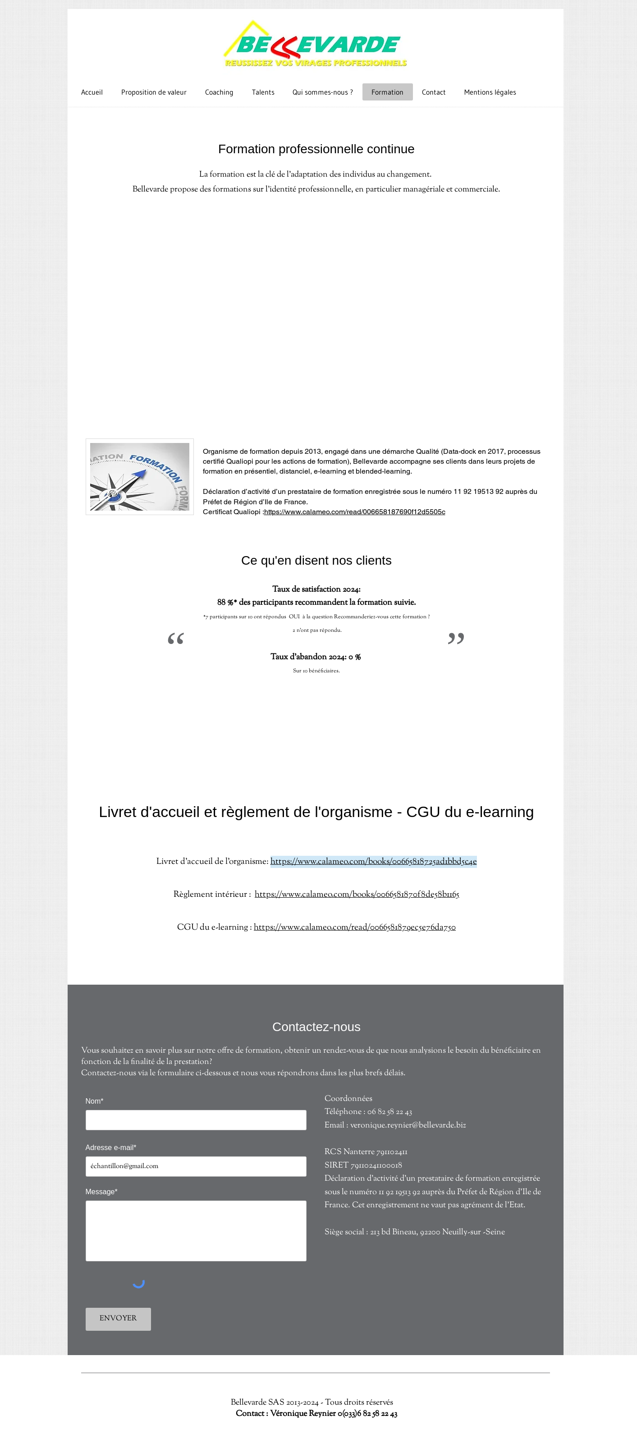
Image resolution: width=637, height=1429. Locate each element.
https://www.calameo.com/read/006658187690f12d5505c (354, 511)
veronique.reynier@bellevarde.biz (408, 1126)
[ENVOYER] (118, 1319)
